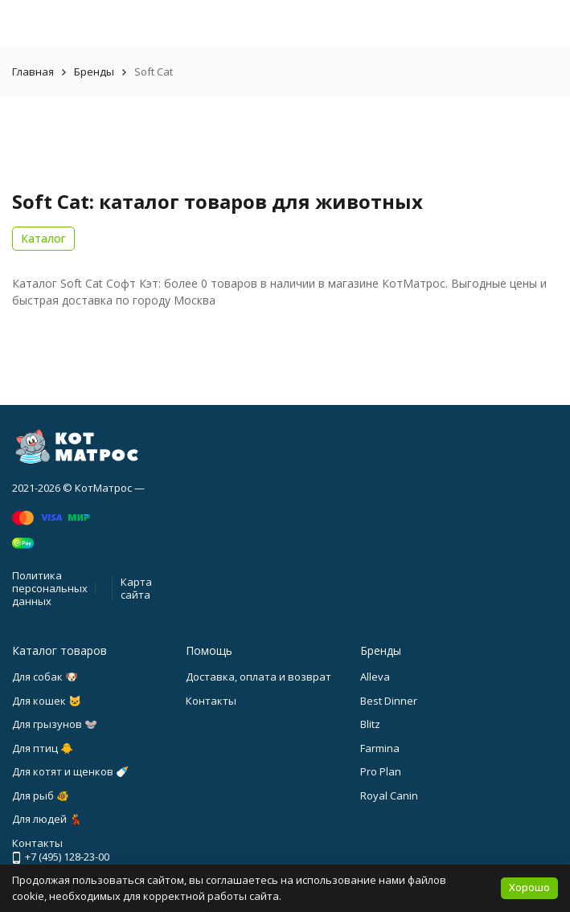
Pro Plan (380, 771)
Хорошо (529, 887)
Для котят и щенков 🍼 (70, 771)
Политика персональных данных (50, 587)
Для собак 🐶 (45, 676)
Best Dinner (388, 700)
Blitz (370, 724)
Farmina (380, 748)
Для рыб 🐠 (40, 795)
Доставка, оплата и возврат (258, 676)
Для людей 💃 (47, 819)
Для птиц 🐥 (42, 748)
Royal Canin (389, 795)
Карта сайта (136, 588)
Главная (33, 71)
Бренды (94, 71)
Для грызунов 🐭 (54, 724)
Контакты (211, 700)
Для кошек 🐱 (46, 700)
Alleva (375, 676)
